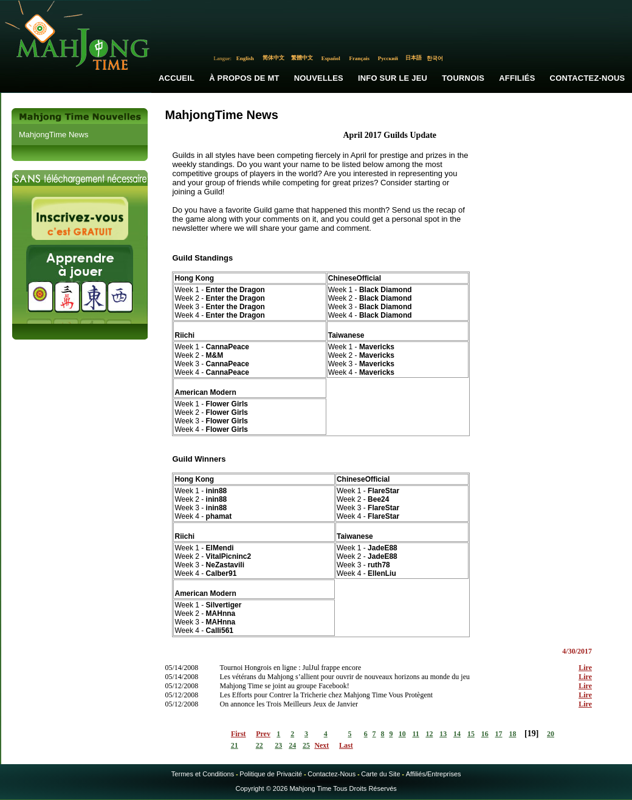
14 (457, 734)
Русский (388, 58)
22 (259, 745)
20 (550, 734)
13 (443, 734)
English (245, 58)
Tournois (463, 78)
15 (471, 734)
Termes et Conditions (202, 774)
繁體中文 (302, 58)
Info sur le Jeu (392, 78)
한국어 (435, 58)
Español (330, 58)
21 (234, 745)
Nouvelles (318, 78)
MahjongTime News (53, 134)
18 (512, 734)
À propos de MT (244, 78)
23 (278, 745)
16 (485, 734)
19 (531, 733)
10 (402, 734)
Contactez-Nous (331, 774)
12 (429, 734)
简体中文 (273, 58)
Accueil (176, 78)
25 (306, 745)
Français (359, 58)
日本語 (413, 58)
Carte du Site (380, 774)
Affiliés (517, 78)
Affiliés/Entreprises (433, 774)
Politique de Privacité (270, 774)
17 (499, 734)
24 (292, 745)
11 (415, 734)
